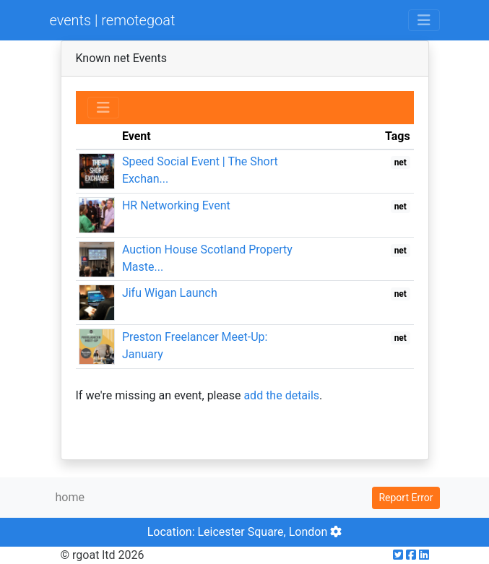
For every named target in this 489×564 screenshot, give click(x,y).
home (70, 497)
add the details (281, 395)
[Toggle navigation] (424, 20)
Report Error (405, 497)
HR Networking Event (176, 205)
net (400, 162)
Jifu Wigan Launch (169, 293)
